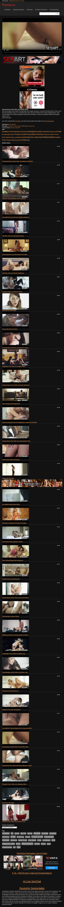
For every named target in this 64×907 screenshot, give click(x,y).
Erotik (11, 126)
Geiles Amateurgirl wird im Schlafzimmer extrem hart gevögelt (19, 422)
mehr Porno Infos (6, 117)
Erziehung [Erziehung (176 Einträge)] (5, 134)
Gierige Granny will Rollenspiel (11, 579)
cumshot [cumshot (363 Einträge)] (45, 132)
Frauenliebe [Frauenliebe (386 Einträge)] (31, 134)
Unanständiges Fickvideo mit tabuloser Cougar (15, 347)
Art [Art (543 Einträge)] (11, 131)
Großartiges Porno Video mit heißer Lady (13, 653)
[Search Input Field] (47, 13)
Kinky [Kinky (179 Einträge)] (12, 137)
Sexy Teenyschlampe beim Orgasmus (12, 560)
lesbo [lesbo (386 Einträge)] (41, 137)
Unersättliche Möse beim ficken (11, 504)
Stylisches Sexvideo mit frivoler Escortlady (14, 523)
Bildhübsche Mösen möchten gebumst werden (15, 635)
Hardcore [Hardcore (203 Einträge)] (46, 134)
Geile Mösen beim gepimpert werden (12, 541)
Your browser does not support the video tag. (32, 36)
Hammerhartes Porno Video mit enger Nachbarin (15, 385)
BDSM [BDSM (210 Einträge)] (14, 132)
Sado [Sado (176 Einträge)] (8, 140)
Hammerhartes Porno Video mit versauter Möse (15, 597)
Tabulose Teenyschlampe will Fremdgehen (14, 198)
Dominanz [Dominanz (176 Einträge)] (52, 132)
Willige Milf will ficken (8, 478)
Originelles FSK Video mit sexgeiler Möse (13, 366)
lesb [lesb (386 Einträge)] (24, 137)
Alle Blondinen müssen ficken (10, 616)
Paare (30, 126)
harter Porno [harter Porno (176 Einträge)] (54, 134)
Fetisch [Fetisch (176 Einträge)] (11, 134)
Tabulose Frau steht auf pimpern (11, 709)
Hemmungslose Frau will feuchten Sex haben (14, 254)
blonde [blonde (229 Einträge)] (25, 132)
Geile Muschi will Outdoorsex (10, 691)
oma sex (22, 0)
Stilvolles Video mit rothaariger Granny (13, 236)
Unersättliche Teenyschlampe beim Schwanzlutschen (17, 728)
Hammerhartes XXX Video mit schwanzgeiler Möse (16, 441)
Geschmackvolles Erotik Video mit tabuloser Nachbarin (17, 161)
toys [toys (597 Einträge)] (25, 140)
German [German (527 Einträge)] (39, 134)
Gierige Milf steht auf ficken (10, 329)
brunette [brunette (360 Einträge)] (38, 132)
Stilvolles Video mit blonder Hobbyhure (13, 273)
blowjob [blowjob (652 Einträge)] (31, 131)
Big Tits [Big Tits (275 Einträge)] (20, 132)
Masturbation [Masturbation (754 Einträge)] (49, 137)
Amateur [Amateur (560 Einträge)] (5, 131)
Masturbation (24, 126)
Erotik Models (12, 124)
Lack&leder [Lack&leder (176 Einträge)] (18, 137)
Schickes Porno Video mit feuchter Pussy (13, 821)
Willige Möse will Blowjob (9, 180)
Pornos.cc (8, 5)
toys (33, 126)
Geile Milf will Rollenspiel (9, 310)
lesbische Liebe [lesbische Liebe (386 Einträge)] (32, 137)
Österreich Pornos (14, 0)
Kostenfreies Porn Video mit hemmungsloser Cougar (17, 765)
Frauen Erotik (17, 126)
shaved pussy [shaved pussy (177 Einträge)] (15, 140)
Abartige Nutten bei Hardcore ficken (12, 291)
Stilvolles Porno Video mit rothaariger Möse (14, 784)
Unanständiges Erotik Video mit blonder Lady (15, 672)
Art (8, 126)
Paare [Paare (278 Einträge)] (4, 140)
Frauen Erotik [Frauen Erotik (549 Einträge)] (20, 134)
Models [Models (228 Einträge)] (57, 137)
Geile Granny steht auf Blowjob (11, 459)
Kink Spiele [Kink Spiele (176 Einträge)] (6, 137)
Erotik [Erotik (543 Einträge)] (58, 131)
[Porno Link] (32, 60)
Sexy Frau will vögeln (8, 803)
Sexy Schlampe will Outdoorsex (11, 403)
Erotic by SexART (15, 127)
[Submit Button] (58, 13)
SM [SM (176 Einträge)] (22, 140)
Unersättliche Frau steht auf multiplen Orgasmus (15, 217)
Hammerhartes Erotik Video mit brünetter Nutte (15, 747)
